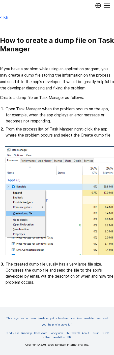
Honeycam (40, 333)
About (85, 333)
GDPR (105, 333)
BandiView (12, 333)
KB (69, 337)
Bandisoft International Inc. (72, 344)
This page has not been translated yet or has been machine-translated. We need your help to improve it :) (57, 322)
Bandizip (26, 333)
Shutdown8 (73, 333)
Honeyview (56, 333)
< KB (4, 17)
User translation (55, 337)
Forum (95, 333)
